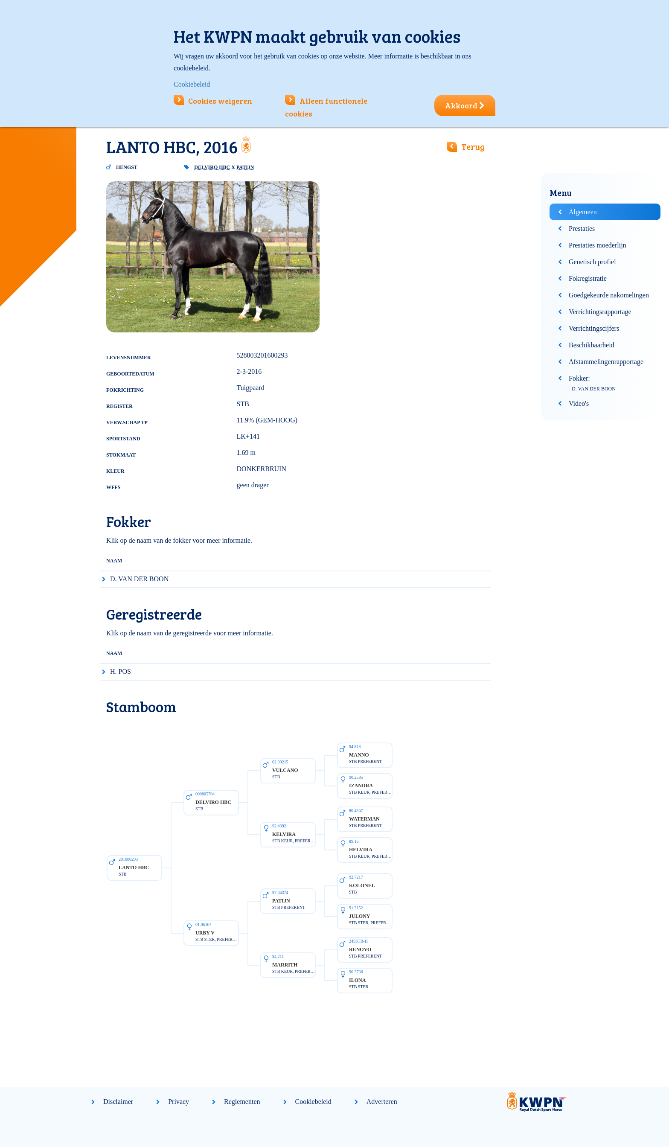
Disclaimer (118, 1101)
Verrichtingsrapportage (600, 311)
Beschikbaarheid (591, 345)
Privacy (178, 1101)
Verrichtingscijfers (594, 328)
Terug (473, 146)
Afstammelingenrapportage (606, 361)
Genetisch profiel (592, 261)
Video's (579, 403)
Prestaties (582, 228)
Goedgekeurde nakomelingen (609, 295)
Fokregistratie (588, 278)
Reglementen (242, 1101)
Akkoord (465, 105)
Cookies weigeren (213, 101)
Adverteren (381, 1101)
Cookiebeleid (313, 1101)
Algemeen (583, 211)
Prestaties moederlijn (597, 245)
